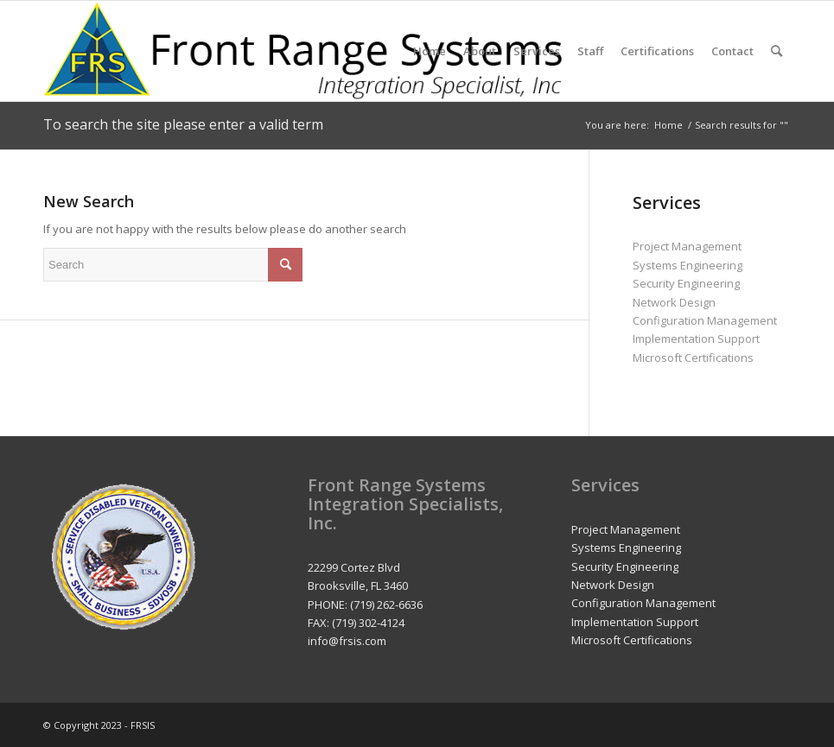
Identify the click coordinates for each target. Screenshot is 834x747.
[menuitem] (429, 51)
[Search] (776, 51)
